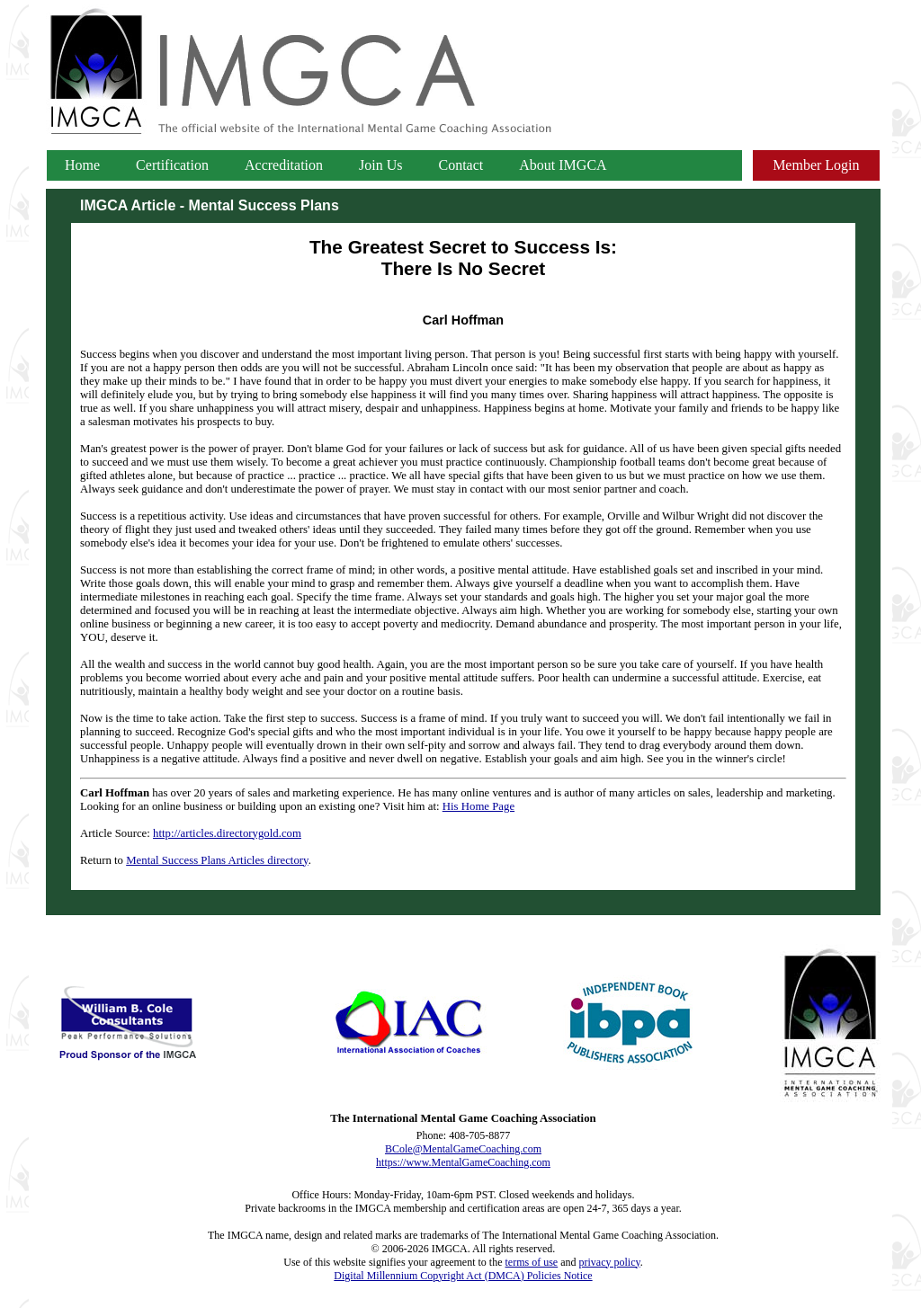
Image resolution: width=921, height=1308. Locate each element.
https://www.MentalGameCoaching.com (463, 1162)
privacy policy (609, 1262)
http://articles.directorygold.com (227, 833)
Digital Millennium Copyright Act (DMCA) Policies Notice (463, 1275)
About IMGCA (562, 165)
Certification (172, 165)
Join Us (380, 165)
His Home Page (478, 806)
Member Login (816, 165)
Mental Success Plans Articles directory (217, 860)
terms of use (532, 1262)
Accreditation (284, 165)
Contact (461, 165)
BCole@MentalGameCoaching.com (463, 1149)
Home (82, 165)
